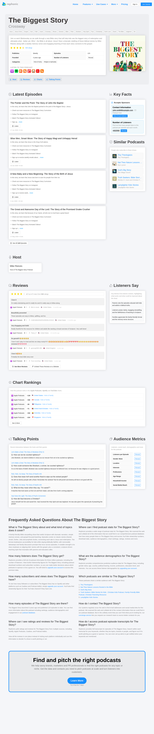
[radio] (11, 47)
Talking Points (53, 79)
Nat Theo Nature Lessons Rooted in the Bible (130, 162)
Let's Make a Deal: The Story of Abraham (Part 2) (27, 452)
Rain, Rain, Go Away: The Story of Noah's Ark (26, 474)
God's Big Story (124, 170)
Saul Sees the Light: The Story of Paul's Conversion (28, 496)
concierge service (85, 615)
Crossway (17, 26)
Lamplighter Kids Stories (128, 185)
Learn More (77, 680)
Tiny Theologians (125, 155)
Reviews (25, 79)
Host (13, 79)
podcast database (28, 613)
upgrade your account (55, 567)
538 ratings (28, 48)
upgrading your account (128, 568)
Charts (38, 79)
